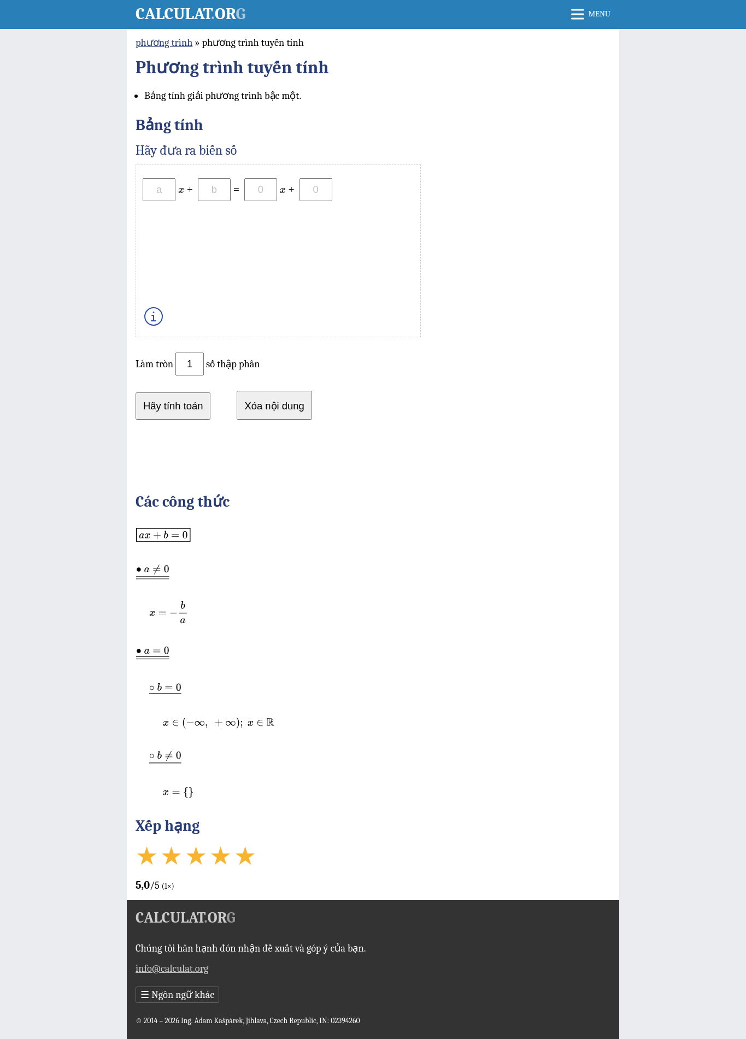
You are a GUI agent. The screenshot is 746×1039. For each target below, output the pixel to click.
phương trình (164, 43)
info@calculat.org (172, 968)
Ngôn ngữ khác (177, 995)
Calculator (190, 14)
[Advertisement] (373, 459)
